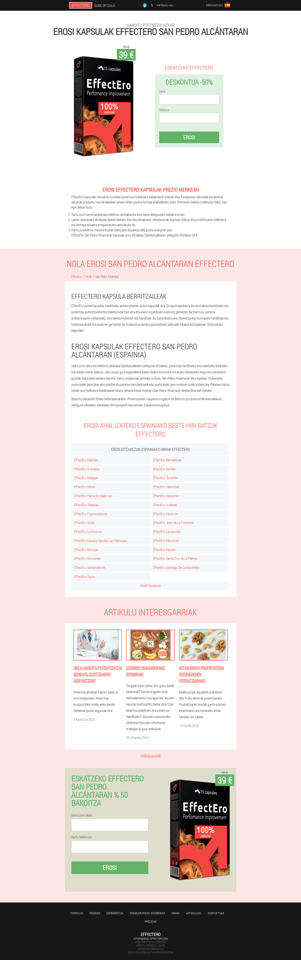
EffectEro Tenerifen (165, 477)
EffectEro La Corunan (88, 531)
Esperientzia (114, 913)
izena (162, 91)
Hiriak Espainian (150, 585)
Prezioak (151, 921)
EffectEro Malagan (86, 477)
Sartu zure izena (81, 815)
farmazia (76, 913)
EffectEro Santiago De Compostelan (176, 567)
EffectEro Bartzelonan (167, 460)
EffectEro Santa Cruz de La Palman (175, 558)
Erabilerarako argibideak (147, 913)
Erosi (189, 137)
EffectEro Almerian (86, 505)
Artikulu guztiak (150, 755)
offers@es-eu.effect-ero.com (150, 938)
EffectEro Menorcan (166, 540)
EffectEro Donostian (87, 558)
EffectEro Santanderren (89, 567)
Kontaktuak (216, 913)
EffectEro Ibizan (84, 522)
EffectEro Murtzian (86, 549)
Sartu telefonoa (81, 837)
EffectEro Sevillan (164, 469)
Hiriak (176, 913)
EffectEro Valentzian (166, 487)
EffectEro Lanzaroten (167, 531)
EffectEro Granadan (87, 469)
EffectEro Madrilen (86, 460)
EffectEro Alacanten (166, 496)
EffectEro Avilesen (165, 505)
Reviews (95, 913)
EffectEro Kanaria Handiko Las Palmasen (100, 540)
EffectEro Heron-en (165, 514)
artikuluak (193, 913)
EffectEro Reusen (164, 549)
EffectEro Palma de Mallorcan (93, 496)
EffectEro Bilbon (84, 487)
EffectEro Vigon (84, 576)
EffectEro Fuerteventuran (91, 514)
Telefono (164, 110)
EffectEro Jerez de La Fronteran (173, 522)
